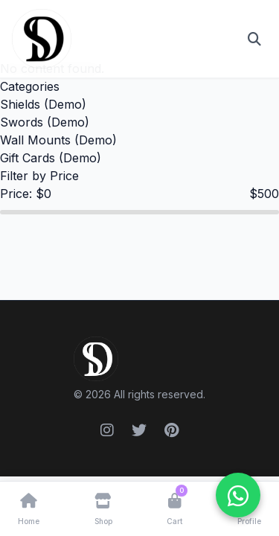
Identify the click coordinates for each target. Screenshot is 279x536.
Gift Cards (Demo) (50, 157)
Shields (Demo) (43, 104)
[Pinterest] (171, 430)
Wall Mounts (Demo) (58, 140)
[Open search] (254, 38)
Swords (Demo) (44, 122)
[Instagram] (107, 430)
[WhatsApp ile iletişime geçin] (238, 495)
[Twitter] (139, 430)
